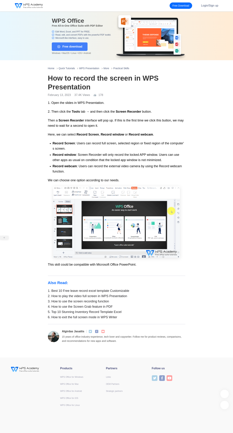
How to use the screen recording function (78, 301)
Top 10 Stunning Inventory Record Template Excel (85, 312)
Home (51, 68)
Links (108, 377)
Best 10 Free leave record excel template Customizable (88, 291)
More (106, 68)
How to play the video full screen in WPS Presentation (87, 296)
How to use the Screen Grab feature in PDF (80, 306)
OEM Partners (112, 384)
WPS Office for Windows (71, 377)
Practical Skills (121, 68)
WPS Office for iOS (69, 398)
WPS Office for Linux (70, 405)
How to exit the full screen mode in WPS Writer (82, 317)
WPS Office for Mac (69, 384)
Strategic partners (114, 391)
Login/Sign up (209, 5)
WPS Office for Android (71, 391)
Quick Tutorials (67, 68)
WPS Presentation (89, 68)
